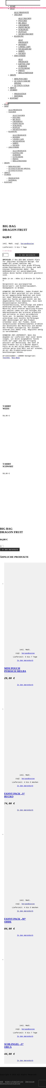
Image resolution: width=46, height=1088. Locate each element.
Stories (7, 174)
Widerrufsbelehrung (14, 1082)
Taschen (6, 358)
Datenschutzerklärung (10, 1084)
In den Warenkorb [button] (25, 661)
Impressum (29, 1082)
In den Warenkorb (27, 255)
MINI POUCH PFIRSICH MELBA (15, 669)
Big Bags (16, 358)
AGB (1, 1082)
